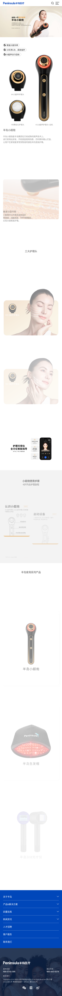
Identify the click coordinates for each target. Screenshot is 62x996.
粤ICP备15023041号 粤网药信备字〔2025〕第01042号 (27, 980)
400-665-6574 (53, 971)
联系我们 (6, 976)
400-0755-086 (9, 971)
